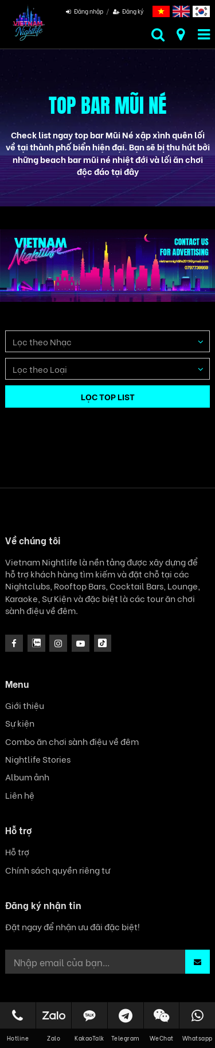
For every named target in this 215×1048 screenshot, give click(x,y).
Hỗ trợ (17, 852)
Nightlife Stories (38, 759)
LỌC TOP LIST (108, 396)
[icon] (58, 643)
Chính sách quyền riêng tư (57, 870)
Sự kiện (19, 723)
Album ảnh (27, 777)
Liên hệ (19, 795)
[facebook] (14, 643)
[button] (197, 962)
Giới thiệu (24, 705)
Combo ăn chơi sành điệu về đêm (72, 741)
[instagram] (36, 643)
